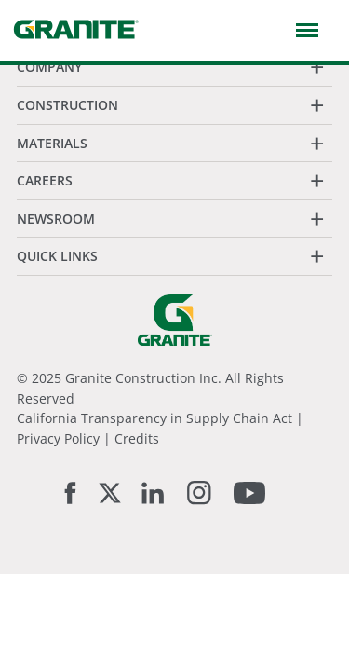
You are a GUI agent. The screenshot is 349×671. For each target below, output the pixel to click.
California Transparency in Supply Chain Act (154, 418)
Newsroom (56, 218)
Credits (136, 438)
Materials (52, 143)
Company (49, 66)
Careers (45, 180)
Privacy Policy (58, 438)
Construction (67, 105)
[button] (303, 29)
